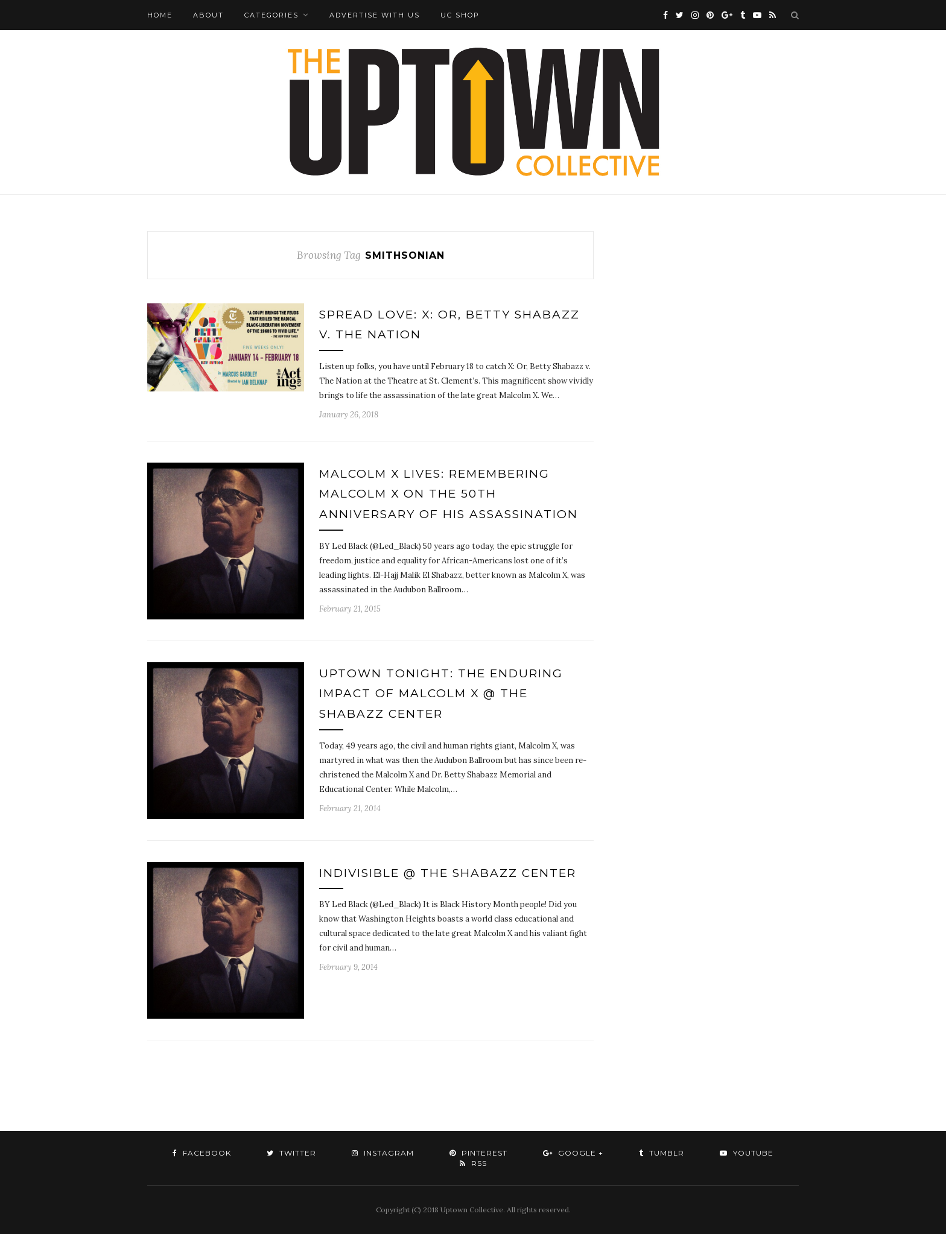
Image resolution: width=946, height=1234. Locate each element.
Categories (271, 15)
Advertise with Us (374, 15)
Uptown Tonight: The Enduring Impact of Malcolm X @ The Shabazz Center (441, 693)
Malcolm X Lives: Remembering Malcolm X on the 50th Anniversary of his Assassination (448, 494)
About (208, 15)
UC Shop (460, 15)
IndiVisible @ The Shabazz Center (447, 873)
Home (160, 15)
